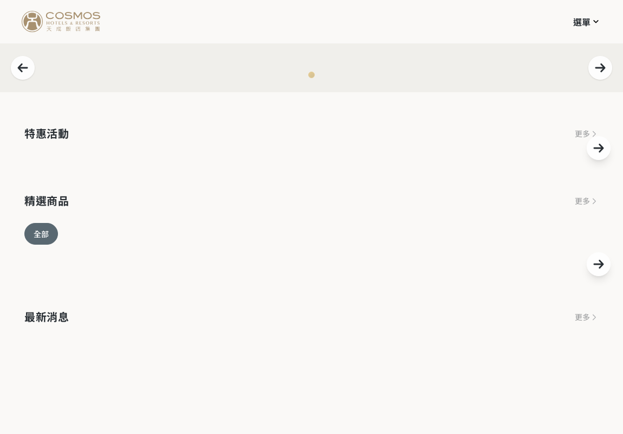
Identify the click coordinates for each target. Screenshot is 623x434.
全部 (41, 233)
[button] (587, 21)
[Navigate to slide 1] (311, 74)
